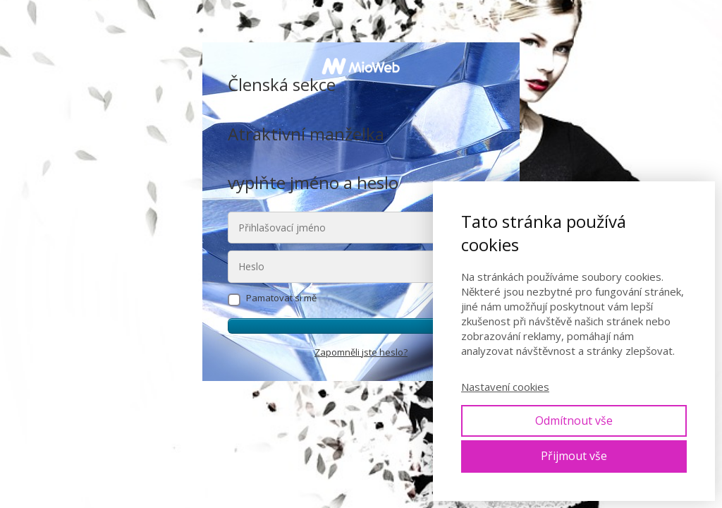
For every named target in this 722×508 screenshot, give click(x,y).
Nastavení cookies (505, 387)
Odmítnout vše (574, 420)
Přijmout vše (574, 456)
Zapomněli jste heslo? (361, 352)
